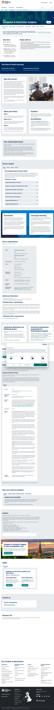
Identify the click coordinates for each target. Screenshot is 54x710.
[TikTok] (47, 696)
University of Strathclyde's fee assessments (22, 406)
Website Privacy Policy (18, 691)
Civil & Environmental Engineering (7, 673)
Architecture (3, 668)
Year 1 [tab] (3, 167)
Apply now (8, 585)
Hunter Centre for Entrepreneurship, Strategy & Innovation (46, 673)
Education (16, 672)
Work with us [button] (12, 7)
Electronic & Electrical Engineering (7, 677)
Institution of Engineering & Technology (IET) (38, 121)
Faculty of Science (31, 666)
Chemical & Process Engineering (7, 671)
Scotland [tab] (4, 493)
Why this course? (5, 26)
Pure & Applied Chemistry (32, 673)
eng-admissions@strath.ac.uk (10, 605)
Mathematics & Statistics (32, 669)
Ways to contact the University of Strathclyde (41, 692)
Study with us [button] (5, 7)
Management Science (44, 675)
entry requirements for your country (22, 283)
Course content (12, 26)
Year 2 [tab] (7, 167)
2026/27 (4, 385)
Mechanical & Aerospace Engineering (5, 680)
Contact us (42, 26)
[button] (20, 182)
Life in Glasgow (7, 553)
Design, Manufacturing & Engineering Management (6, 675)
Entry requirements (20, 26)
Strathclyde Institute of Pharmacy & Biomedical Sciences (33, 675)
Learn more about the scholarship (44, 32)
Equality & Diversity (17, 696)
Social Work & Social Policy (19, 680)
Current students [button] (44, 2)
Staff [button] (51, 2)
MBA (41, 678)
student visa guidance (25, 471)
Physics (29, 671)
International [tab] (27, 493)
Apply (49, 22)
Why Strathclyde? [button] (20, 7)
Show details (43, 361)
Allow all (40, 364)
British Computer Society (40, 128)
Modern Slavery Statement (17, 698)
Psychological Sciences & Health (20, 678)
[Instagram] (45, 696)
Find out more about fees (33, 482)
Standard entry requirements (18, 250)
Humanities (16, 675)
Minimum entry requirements (18, 255)
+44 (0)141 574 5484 (10, 604)
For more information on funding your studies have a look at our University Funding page (17, 504)
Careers (33, 26)
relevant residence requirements (18, 499)
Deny (13, 364)
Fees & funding (28, 26)
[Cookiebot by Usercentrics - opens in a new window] (43, 344)
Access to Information (18, 700)
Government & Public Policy (19, 673)
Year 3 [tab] (11, 167)
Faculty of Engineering (5, 666)
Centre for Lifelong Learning (19, 670)
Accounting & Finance (44, 669)
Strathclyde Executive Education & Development (46, 681)
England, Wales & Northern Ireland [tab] (15, 493)
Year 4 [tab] (15, 167)
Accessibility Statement (18, 694)
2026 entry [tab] (4, 566)
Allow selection (27, 364)
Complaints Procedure (18, 702)
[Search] (51, 7)
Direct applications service (25, 579)
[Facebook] (37, 696)
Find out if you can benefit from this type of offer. (11, 340)
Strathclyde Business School (45, 667)
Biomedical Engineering (5, 669)
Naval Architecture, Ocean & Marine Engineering (7, 682)
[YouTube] (40, 696)
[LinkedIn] (49, 696)
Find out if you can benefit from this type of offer (9, 318)
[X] (42, 696)
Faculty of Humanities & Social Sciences (19, 668)
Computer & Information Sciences (33, 668)
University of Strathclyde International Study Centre (38, 337)
